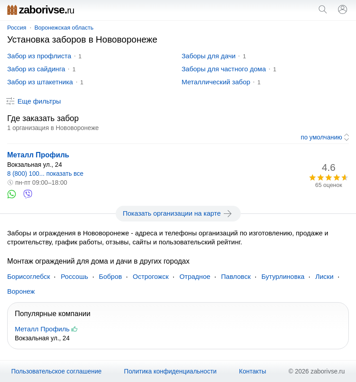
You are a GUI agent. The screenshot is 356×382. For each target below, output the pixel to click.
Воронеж (21, 291)
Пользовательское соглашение (56, 371)
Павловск (236, 276)
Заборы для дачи (208, 56)
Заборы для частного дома (224, 69)
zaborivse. (40, 10)
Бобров (110, 276)
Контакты (252, 371)
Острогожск (151, 276)
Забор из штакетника (40, 82)
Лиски (324, 276)
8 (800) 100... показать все (45, 173)
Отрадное (194, 276)
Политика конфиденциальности (170, 371)
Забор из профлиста (39, 56)
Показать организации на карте (178, 213)
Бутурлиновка (282, 276)
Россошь (74, 276)
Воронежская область (64, 27)
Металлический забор (216, 82)
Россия (16, 27)
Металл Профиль (38, 155)
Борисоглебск (28, 276)
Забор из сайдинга (36, 69)
